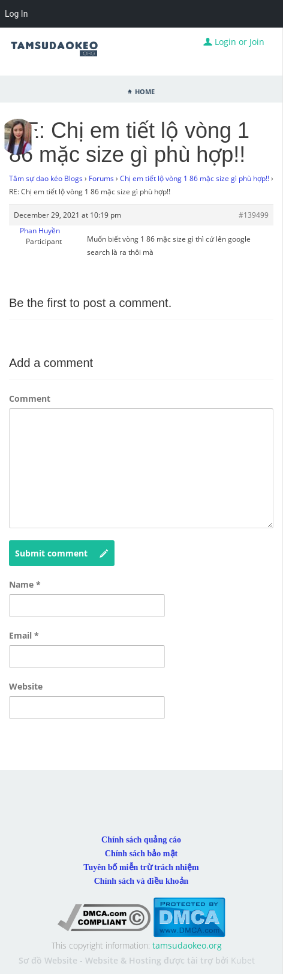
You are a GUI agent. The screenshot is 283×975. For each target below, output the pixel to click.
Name (25, 584)
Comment (29, 398)
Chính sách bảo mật (141, 853)
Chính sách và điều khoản (141, 881)
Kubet (243, 960)
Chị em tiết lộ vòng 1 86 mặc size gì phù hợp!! (194, 178)
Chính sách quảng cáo (141, 839)
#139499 (254, 215)
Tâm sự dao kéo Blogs (46, 178)
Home (145, 91)
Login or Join (233, 41)
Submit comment (62, 553)
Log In (16, 14)
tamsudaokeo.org (187, 945)
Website (26, 686)
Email (24, 635)
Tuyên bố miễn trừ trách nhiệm (140, 867)
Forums (101, 178)
